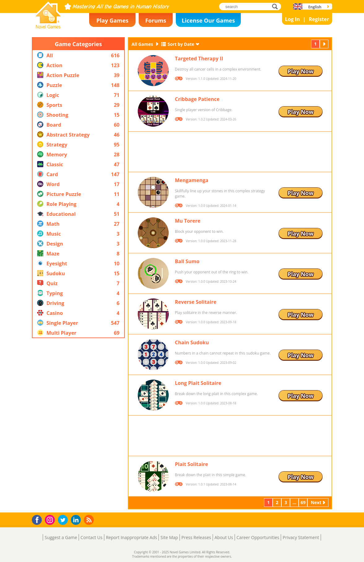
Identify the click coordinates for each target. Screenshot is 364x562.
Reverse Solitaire (195, 301)
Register (319, 19)
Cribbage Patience (197, 99)
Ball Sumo (187, 261)
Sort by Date (180, 44)
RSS (89, 519)
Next (324, 44)
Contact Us (91, 537)
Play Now (301, 71)
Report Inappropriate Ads (131, 537)
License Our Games (208, 20)
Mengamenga (191, 180)
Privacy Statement (301, 537)
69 (303, 502)
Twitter (64, 520)
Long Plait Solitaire (198, 383)
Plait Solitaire (191, 464)
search (276, 6)
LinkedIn (77, 520)
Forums (155, 20)
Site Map (169, 537)
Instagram (51, 519)
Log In (292, 19)
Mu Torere (187, 220)
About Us (223, 537)
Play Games (112, 20)
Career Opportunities (257, 537)
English (315, 7)
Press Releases (196, 537)
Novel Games (47, 26)
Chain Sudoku (192, 342)
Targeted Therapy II (199, 58)
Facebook (38, 519)
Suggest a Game (61, 537)
